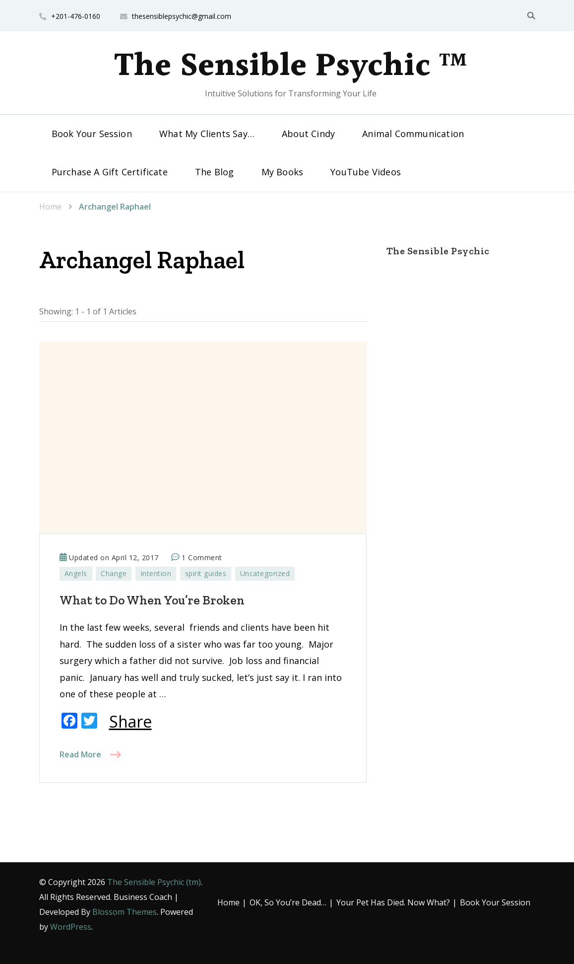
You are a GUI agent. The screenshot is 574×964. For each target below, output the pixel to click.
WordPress (70, 926)
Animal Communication (413, 134)
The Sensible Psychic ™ (290, 66)
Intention (156, 573)
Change (114, 573)
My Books (282, 172)
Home (228, 902)
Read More (80, 754)
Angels (75, 573)
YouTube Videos (365, 172)
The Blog (214, 172)
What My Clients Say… (207, 134)
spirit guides (206, 573)
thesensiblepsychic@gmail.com (181, 16)
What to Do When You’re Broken (152, 600)
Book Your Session (92, 134)
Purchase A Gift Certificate (110, 172)
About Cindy (308, 134)
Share (130, 722)
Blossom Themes (124, 911)
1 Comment (202, 557)
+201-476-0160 (75, 16)
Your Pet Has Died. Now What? (393, 902)
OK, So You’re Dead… (288, 902)
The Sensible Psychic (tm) (154, 882)
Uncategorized (265, 573)
